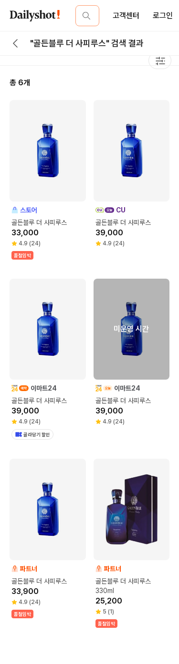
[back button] (15, 43)
